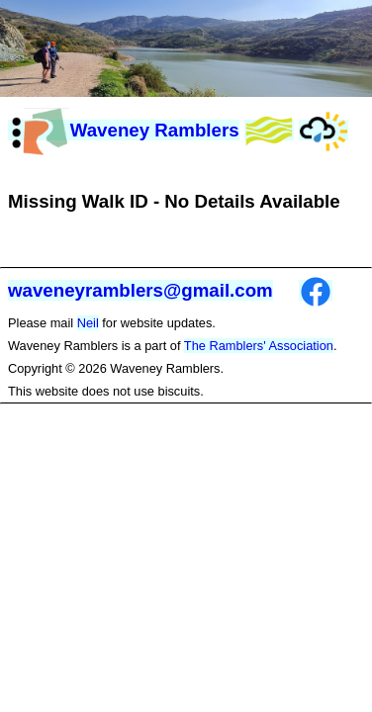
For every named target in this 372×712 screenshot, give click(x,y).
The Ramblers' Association (258, 345)
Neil (88, 322)
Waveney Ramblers (123, 130)
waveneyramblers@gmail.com (140, 290)
